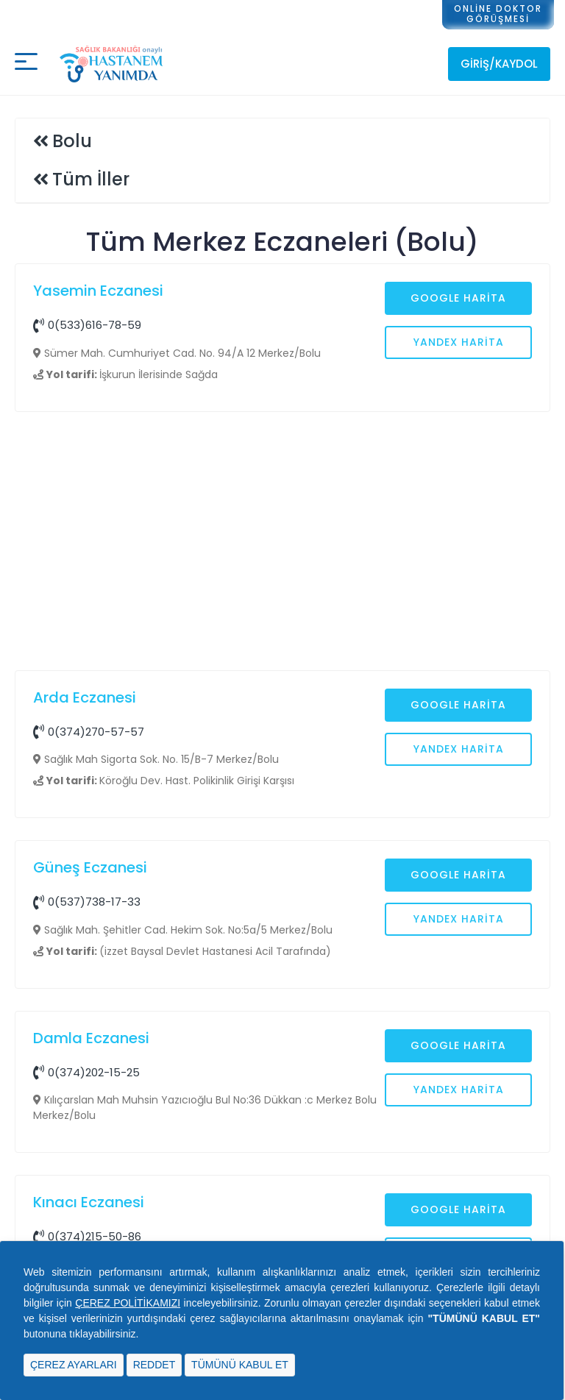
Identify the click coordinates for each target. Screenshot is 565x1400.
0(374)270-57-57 (88, 731)
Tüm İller (90, 179)
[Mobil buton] (26, 64)
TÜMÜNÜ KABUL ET (239, 1365)
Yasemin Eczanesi (98, 290)
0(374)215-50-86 (87, 1236)
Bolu (72, 141)
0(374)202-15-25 (86, 1072)
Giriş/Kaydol (499, 63)
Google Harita (458, 298)
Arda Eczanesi (84, 697)
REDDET (154, 1365)
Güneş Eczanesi (90, 867)
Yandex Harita (458, 342)
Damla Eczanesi (91, 1038)
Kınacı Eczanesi (88, 1202)
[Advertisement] (282, 543)
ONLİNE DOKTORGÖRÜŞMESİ (498, 13)
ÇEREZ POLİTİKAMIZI (127, 1303)
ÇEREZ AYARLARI (73, 1365)
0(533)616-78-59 (87, 325)
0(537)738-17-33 (87, 901)
